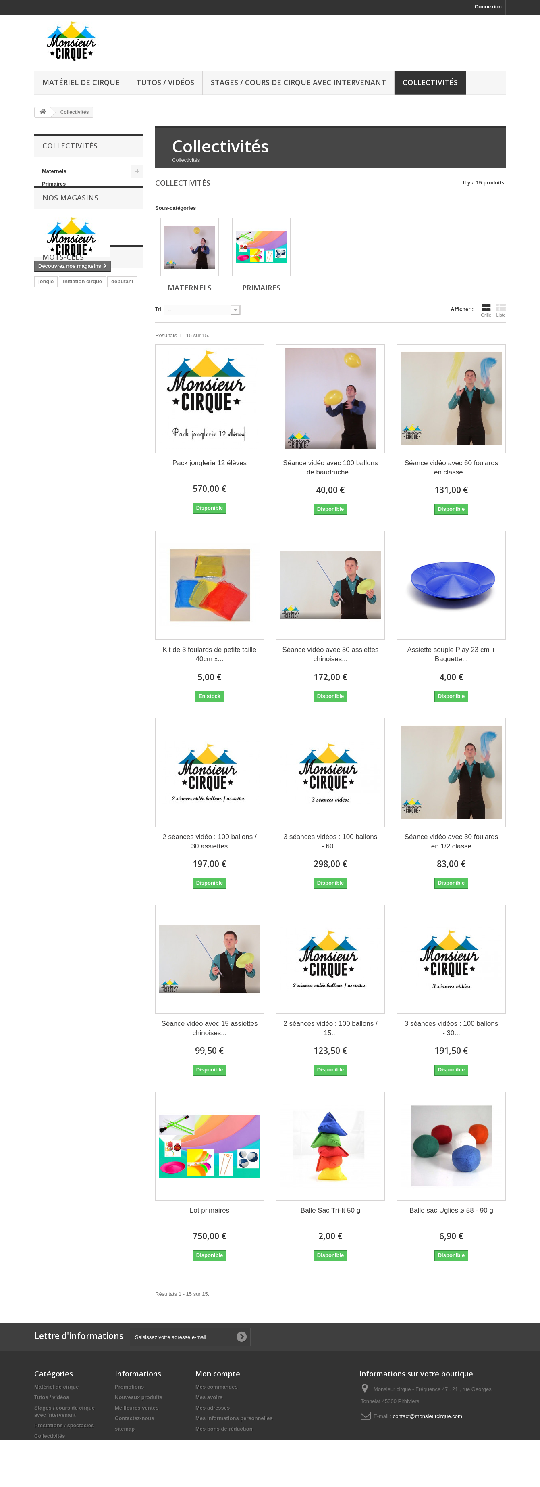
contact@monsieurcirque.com (427, 1416)
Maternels (54, 171)
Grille (486, 310)
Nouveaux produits (138, 1397)
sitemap (125, 1429)
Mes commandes (216, 1387)
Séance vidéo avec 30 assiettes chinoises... (330, 654)
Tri (158, 309)
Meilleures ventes (136, 1408)
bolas (118, 349)
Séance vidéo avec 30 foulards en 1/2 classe (451, 841)
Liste (501, 310)
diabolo (78, 361)
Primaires (54, 184)
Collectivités (430, 82)
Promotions (129, 1387)
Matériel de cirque (81, 82)
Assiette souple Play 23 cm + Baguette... (451, 654)
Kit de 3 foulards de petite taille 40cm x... (209, 654)
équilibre (49, 361)
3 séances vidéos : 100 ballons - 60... (331, 841)
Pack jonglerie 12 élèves (209, 463)
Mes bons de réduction (224, 1429)
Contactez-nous (134, 1418)
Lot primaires (209, 1210)
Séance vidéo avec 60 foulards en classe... (451, 467)
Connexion (488, 7)
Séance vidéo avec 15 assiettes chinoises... (209, 1028)
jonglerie (74, 349)
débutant (122, 337)
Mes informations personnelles (233, 1418)
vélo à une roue (116, 361)
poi (98, 349)
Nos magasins (70, 214)
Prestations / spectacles (64, 1425)
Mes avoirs (208, 1397)
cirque (46, 349)
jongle (46, 337)
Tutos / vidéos (165, 82)
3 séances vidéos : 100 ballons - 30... (451, 1028)
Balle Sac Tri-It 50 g (330, 1210)
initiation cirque (82, 337)
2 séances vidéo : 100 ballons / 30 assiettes (209, 841)
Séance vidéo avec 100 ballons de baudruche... (330, 467)
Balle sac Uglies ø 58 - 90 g (451, 1210)
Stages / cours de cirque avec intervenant (298, 82)
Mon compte (217, 1373)
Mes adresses (212, 1408)
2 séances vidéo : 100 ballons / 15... (330, 1028)
